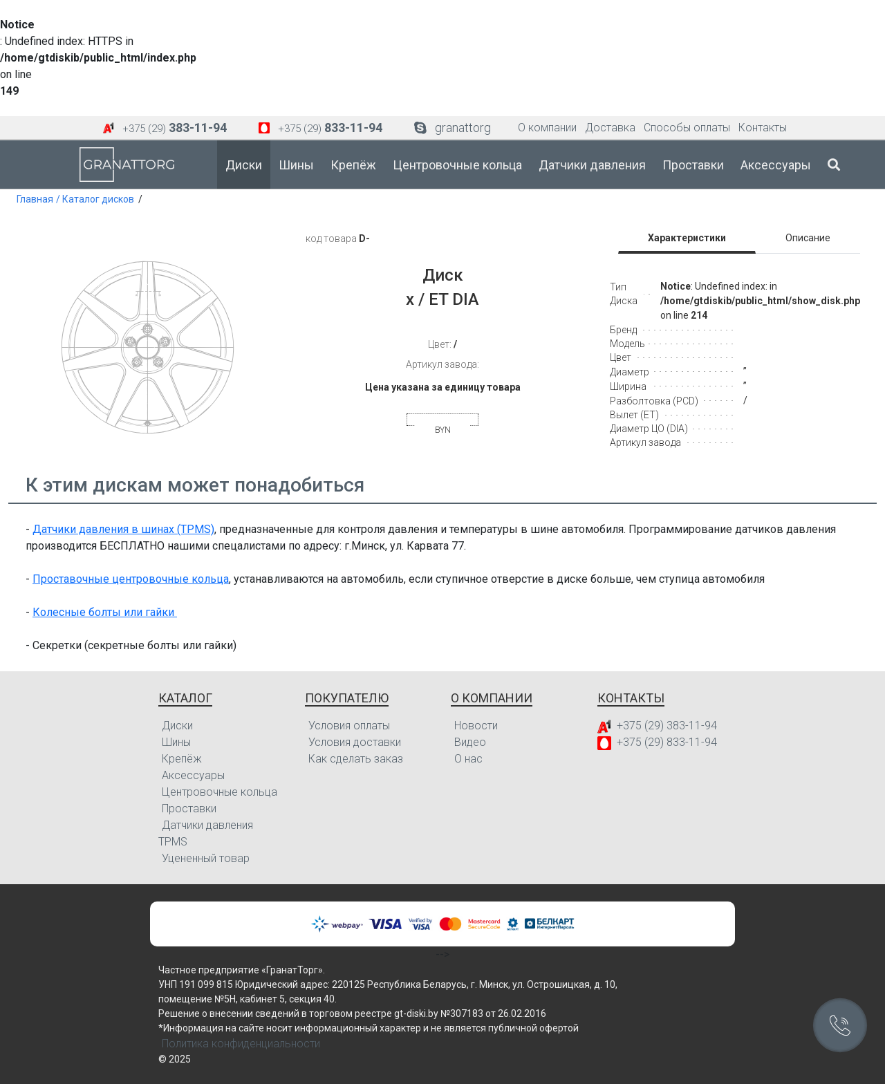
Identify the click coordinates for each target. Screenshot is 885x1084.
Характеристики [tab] (687, 237)
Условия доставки (354, 742)
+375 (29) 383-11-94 (667, 725)
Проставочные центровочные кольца (130, 579)
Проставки (693, 165)
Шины (296, 165)
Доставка (610, 127)
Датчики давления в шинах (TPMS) (123, 529)
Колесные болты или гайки (104, 612)
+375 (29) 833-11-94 (667, 742)
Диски (243, 165)
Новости (476, 725)
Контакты (762, 127)
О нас (468, 758)
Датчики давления (592, 165)
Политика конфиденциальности (241, 1043)
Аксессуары (775, 165)
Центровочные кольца (457, 165)
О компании (547, 127)
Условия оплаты (349, 725)
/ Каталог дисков (95, 199)
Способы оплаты (687, 127)
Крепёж (353, 165)
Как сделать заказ (355, 758)
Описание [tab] (807, 237)
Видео (470, 742)
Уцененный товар (206, 858)
